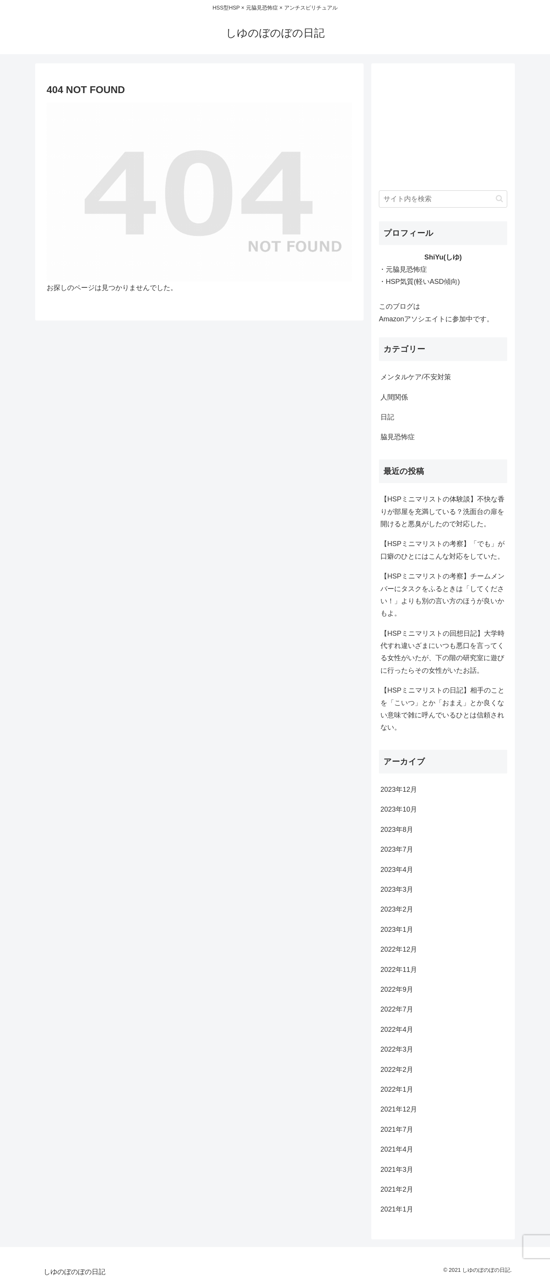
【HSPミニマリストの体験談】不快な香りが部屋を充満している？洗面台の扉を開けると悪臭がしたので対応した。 (442, 511)
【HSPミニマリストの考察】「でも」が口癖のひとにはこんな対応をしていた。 (442, 550)
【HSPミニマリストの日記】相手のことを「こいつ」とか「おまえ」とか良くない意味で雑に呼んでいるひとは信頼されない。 (442, 708)
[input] (443, 199)
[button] (499, 198)
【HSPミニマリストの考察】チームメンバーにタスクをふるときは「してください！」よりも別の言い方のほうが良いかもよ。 (442, 594)
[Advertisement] (443, 124)
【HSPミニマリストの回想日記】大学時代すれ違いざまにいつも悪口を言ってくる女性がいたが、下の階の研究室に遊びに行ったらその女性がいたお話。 (442, 652)
